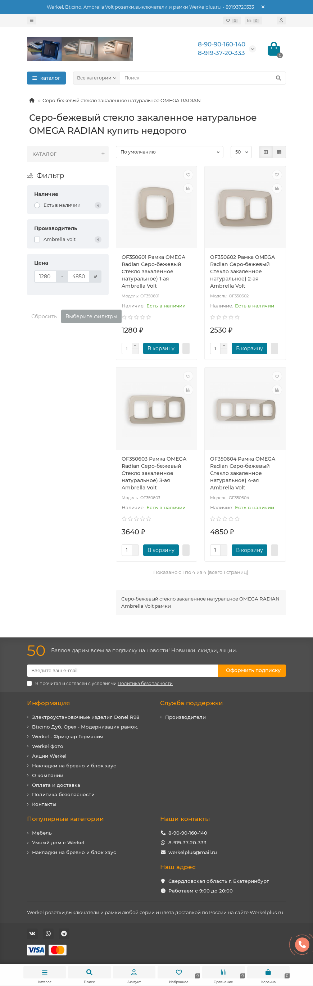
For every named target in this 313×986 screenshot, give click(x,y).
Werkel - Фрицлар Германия (67, 736)
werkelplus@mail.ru (192, 852)
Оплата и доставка (56, 785)
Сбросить (44, 316)
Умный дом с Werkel (58, 842)
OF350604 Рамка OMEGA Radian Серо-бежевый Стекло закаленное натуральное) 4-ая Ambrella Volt (242, 473)
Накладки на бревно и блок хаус (74, 765)
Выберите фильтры (91, 316)
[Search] (203, 78)
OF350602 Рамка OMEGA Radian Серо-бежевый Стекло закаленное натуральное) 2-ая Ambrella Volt (242, 271)
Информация (48, 703)
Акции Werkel (49, 756)
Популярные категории (65, 818)
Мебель (42, 833)
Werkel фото (47, 746)
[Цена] (45, 276)
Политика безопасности (63, 794)
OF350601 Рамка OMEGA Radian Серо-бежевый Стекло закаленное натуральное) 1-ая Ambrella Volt (153, 271)
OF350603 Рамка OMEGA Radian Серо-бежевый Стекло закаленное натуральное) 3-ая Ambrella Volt (154, 473)
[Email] (122, 671)
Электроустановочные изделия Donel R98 (86, 717)
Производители (185, 717)
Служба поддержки (191, 703)
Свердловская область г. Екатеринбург (218, 881)
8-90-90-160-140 (187, 833)
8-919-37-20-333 (187, 842)
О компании (47, 775)
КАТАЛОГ (70, 154)
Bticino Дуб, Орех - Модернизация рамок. (85, 727)
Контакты (44, 804)
